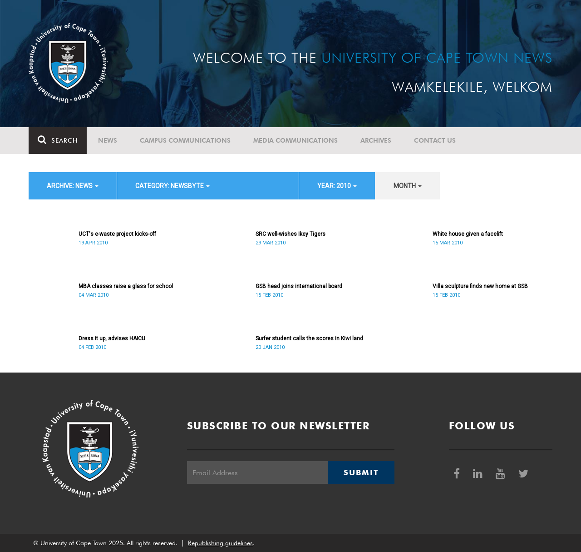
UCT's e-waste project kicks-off (117, 234)
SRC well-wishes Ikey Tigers (290, 234)
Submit (361, 472)
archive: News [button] (72, 185)
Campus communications (185, 140)
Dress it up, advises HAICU (112, 338)
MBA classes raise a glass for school (126, 286)
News (107, 140)
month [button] (408, 185)
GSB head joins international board (299, 286)
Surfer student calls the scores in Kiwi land (309, 338)
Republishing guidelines (220, 543)
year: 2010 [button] (337, 185)
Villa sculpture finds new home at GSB (480, 286)
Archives (375, 140)
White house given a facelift (468, 234)
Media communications (295, 140)
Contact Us (435, 140)
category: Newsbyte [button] (172, 185)
